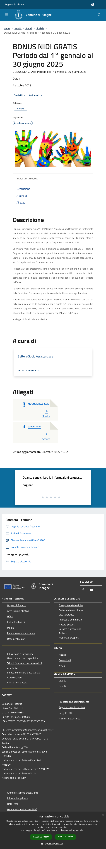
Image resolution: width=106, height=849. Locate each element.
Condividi (20, 95)
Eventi (62, 686)
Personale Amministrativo (21, 633)
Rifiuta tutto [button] (65, 836)
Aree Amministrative (18, 611)
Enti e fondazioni (16, 622)
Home (7, 28)
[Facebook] (83, 590)
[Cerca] (99, 15)
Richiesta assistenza (69, 718)
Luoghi (62, 680)
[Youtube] (91, 590)
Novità (18, 28)
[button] (53, 843)
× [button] (102, 815)
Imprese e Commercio (70, 619)
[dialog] (53, 830)
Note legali (13, 804)
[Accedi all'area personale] (92, 4)
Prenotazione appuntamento (74, 702)
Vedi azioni (36, 95)
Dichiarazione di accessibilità (22, 809)
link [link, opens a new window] (83, 830)
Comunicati (65, 660)
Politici (10, 627)
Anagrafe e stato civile (71, 605)
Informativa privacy (17, 798)
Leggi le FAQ (65, 713)
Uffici (10, 616)
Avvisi (28, 28)
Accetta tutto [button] (41, 836)
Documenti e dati (16, 639)
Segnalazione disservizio (72, 707)
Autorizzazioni (14, 677)
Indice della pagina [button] (27, 178)
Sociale (40, 28)
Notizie (62, 655)
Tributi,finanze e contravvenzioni (24, 663)
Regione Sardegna (14, 4)
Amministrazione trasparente (22, 792)
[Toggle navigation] (6, 14)
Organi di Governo (16, 605)
